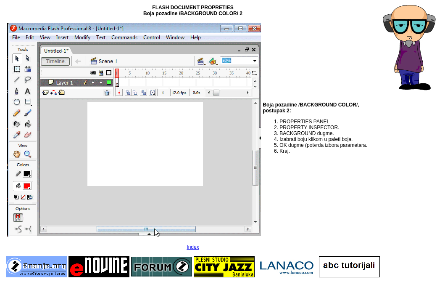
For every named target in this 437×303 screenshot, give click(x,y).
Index (193, 247)
